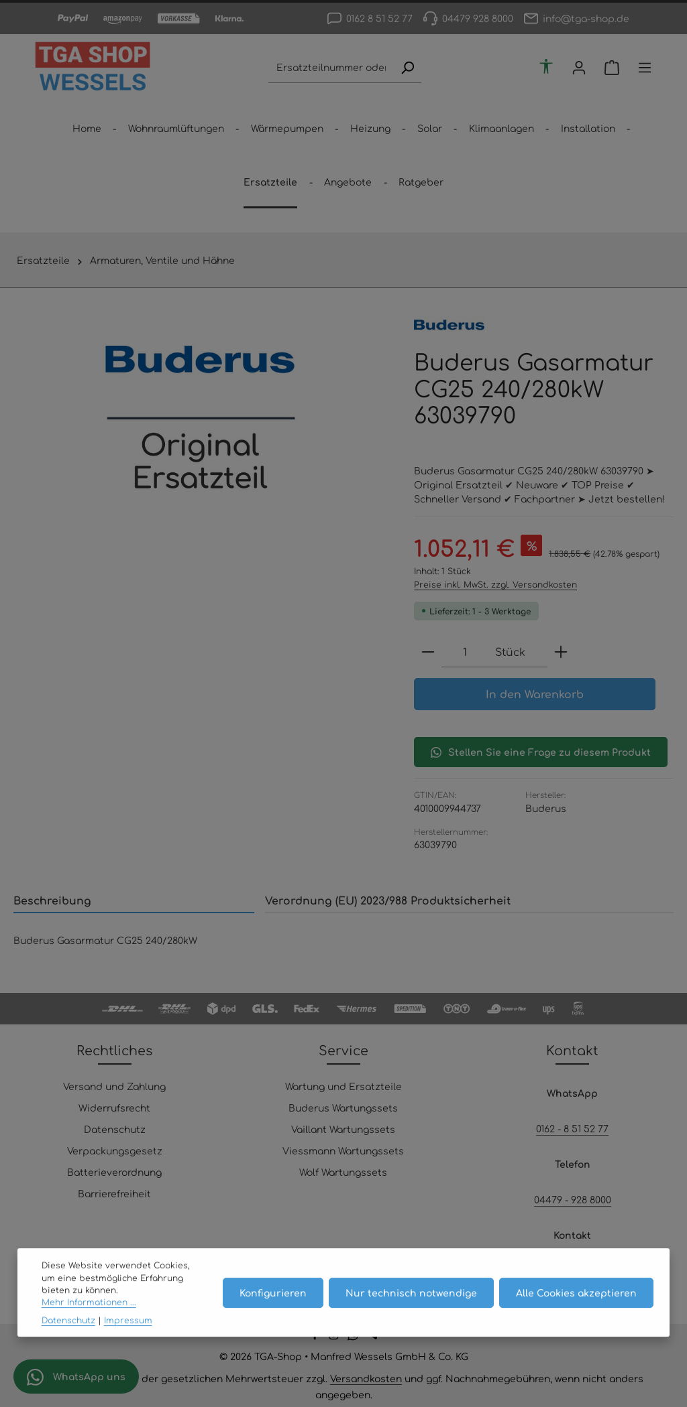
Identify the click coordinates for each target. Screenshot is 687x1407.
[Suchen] (407, 68)
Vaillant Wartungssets (343, 1129)
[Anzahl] (464, 652)
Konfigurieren (273, 1309)
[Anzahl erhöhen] (561, 652)
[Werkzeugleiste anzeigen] (546, 66)
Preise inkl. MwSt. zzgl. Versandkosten (495, 584)
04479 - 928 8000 (572, 1199)
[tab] (133, 901)
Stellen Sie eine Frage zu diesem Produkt (541, 752)
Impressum (128, 1336)
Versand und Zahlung (114, 1086)
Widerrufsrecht (114, 1107)
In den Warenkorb (535, 694)
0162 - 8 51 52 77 (572, 1128)
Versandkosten (366, 1378)
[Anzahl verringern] (428, 652)
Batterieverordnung (114, 1172)
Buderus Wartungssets (343, 1107)
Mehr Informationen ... (89, 1319)
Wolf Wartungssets (343, 1172)
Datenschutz (115, 1129)
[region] (200, 418)
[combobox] (331, 68)
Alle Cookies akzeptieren (576, 1309)
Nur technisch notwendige (411, 1309)
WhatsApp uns (76, 1377)
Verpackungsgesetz (114, 1150)
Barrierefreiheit (114, 1193)
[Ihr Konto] (579, 68)
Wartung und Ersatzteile (343, 1086)
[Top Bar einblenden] (645, 68)
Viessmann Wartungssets (343, 1150)
